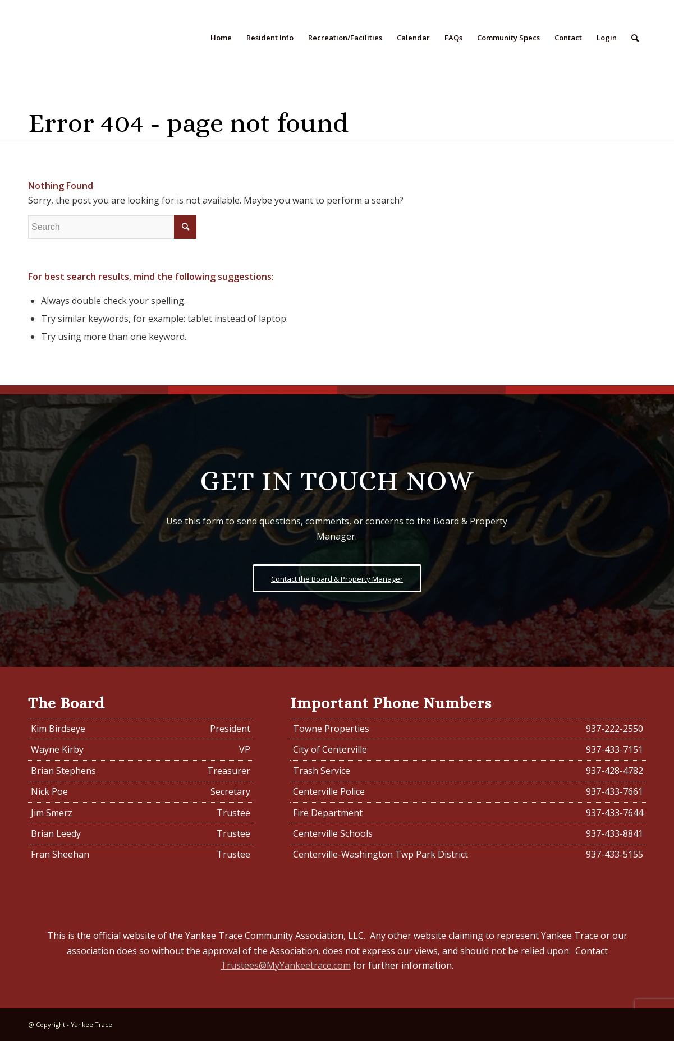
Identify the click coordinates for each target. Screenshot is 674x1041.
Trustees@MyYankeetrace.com (286, 965)
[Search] (635, 38)
